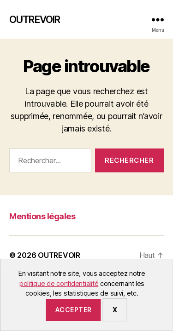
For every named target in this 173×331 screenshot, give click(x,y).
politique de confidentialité (58, 283)
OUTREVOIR (34, 19)
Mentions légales (42, 216)
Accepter (73, 310)
